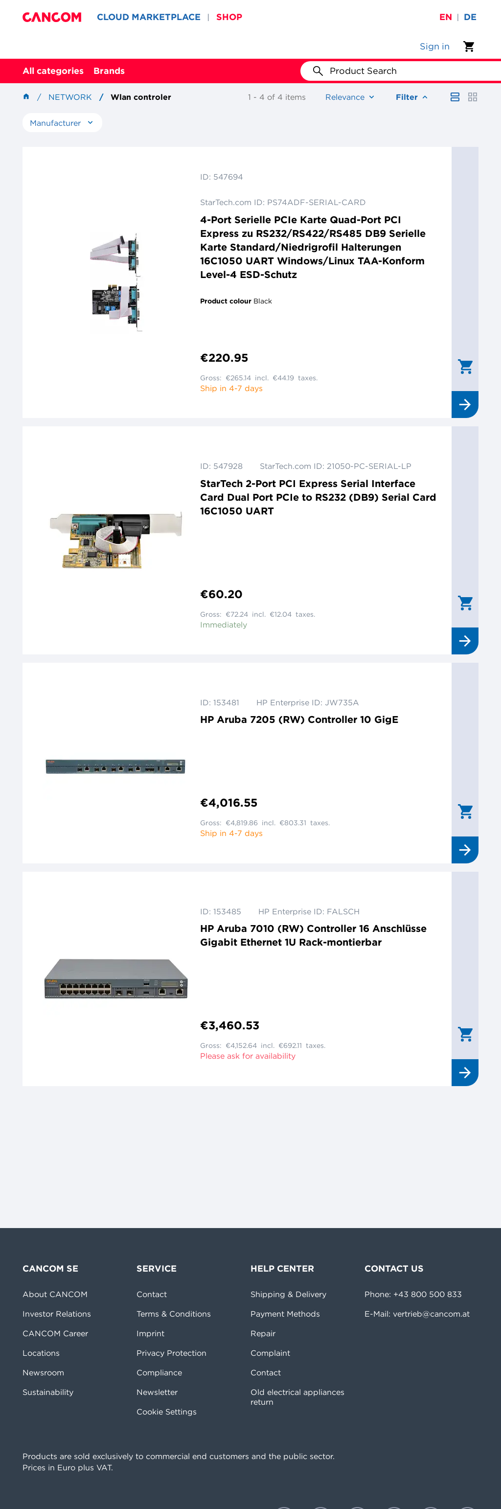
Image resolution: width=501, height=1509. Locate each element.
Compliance (159, 1372)
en (445, 17)
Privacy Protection (171, 1353)
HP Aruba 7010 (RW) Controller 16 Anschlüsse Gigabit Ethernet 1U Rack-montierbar (313, 935)
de (470, 17)
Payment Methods (285, 1314)
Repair (262, 1333)
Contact (152, 1294)
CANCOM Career (55, 1333)
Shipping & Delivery (288, 1294)
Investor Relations (57, 1314)
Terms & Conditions (174, 1314)
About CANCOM (55, 1294)
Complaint (270, 1353)
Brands (109, 70)
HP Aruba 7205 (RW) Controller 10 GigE (299, 719)
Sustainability (48, 1392)
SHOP (229, 17)
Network (70, 97)
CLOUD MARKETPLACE (149, 17)
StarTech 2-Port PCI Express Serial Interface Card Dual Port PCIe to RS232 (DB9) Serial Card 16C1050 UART (318, 497)
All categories (53, 70)
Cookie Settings (167, 1411)
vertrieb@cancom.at (431, 1314)
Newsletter (157, 1392)
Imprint (150, 1333)
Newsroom (43, 1372)
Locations (41, 1353)
